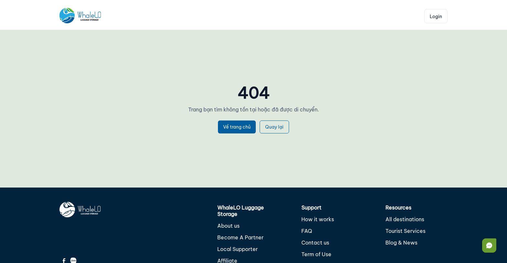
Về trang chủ (237, 127)
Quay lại (274, 127)
